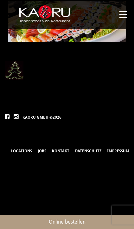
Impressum (118, 151)
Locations (21, 151)
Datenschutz (88, 151)
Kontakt (60, 151)
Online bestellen (67, 222)
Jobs (42, 151)
